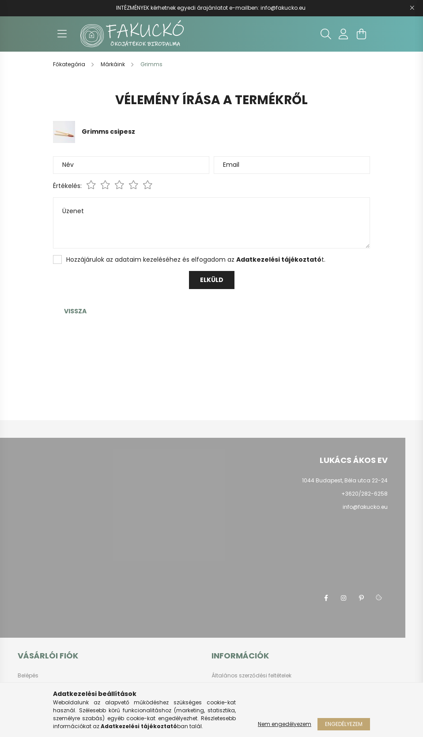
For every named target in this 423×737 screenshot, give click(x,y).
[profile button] (343, 34)
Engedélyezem (344, 724)
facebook (326, 598)
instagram (343, 598)
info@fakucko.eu (283, 7)
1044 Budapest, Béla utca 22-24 (345, 480)
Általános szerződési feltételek (251, 676)
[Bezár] (412, 8)
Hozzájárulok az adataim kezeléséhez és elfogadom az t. (195, 259)
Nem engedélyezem (284, 724)
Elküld (211, 279)
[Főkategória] (70, 64)
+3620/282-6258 (364, 493)
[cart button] (361, 34)
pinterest (361, 598)
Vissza (75, 311)
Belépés (28, 676)
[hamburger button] (62, 34)
